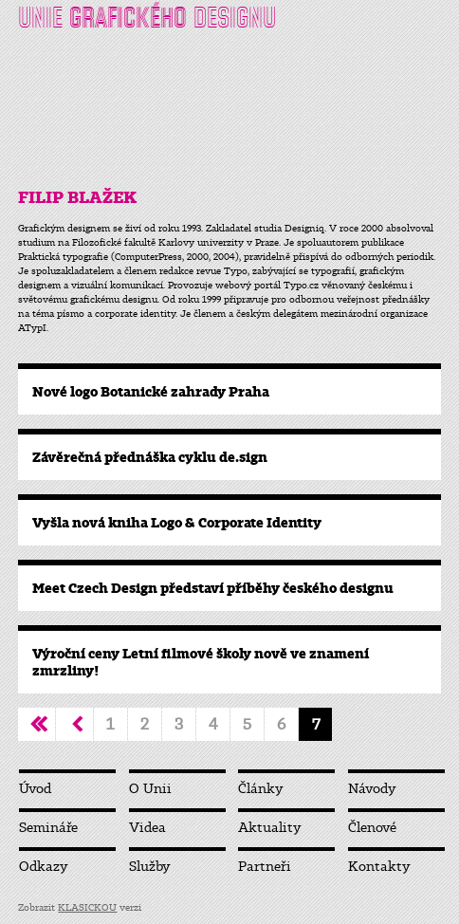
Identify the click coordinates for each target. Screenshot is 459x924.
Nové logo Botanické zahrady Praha (150, 391)
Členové (372, 828)
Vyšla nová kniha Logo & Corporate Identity (176, 522)
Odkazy (43, 867)
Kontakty (379, 867)
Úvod (35, 789)
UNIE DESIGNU (147, 17)
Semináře (48, 828)
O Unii (150, 789)
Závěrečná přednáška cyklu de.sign (149, 457)
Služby (150, 867)
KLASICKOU (87, 907)
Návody (372, 789)
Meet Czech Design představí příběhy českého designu (213, 588)
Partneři (264, 867)
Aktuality (270, 828)
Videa (147, 828)
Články (261, 789)
